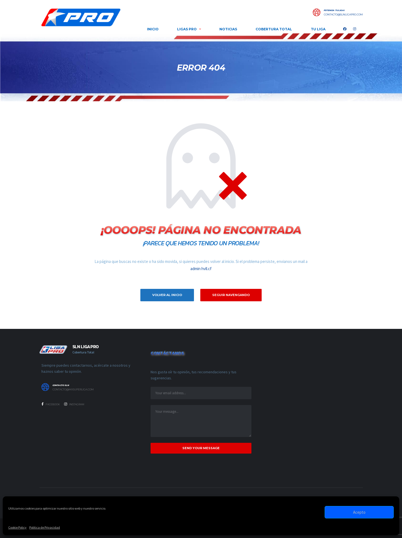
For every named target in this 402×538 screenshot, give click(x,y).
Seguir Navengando (231, 295)
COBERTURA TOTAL (274, 29)
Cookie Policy (17, 527)
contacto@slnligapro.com (343, 14)
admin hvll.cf (201, 268)
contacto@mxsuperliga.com (73, 389)
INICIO (153, 29)
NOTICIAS (228, 29)
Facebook (50, 404)
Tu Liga (318, 29)
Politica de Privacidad (44, 527)
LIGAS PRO (187, 29)
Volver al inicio (167, 295)
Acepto (359, 512)
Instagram (74, 404)
